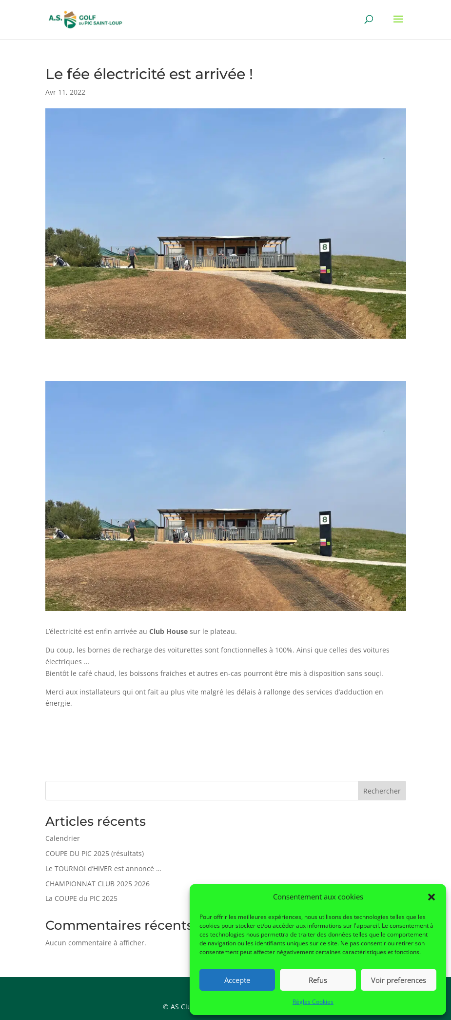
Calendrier (62, 838)
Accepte (237, 980)
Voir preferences (398, 980)
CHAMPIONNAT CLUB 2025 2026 (97, 883)
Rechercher (382, 791)
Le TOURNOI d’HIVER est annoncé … (103, 868)
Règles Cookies (313, 1002)
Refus (318, 980)
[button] (431, 897)
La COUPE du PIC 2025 (81, 898)
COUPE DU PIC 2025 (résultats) (94, 853)
